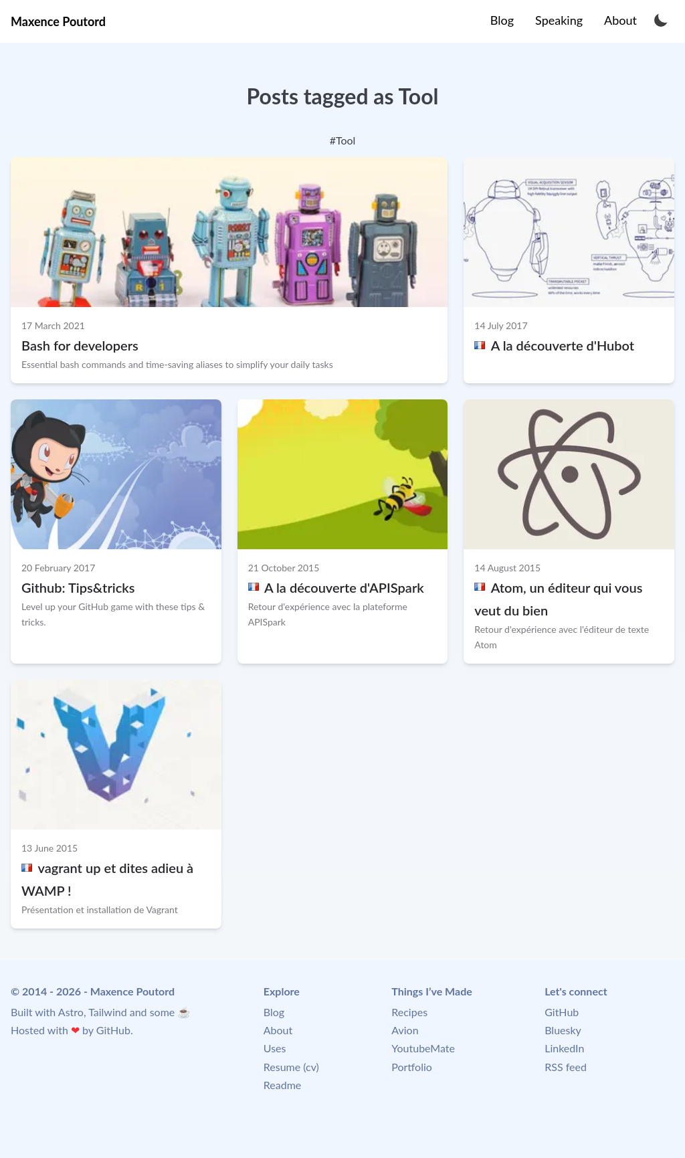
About (278, 1030)
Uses (275, 1048)
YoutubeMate (423, 1048)
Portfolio (411, 1066)
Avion (404, 1030)
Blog (274, 1011)
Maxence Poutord (58, 21)
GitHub (113, 1030)
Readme (282, 1084)
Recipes (409, 1011)
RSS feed (566, 1066)
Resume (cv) (291, 1066)
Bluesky (563, 1030)
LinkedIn (564, 1048)
